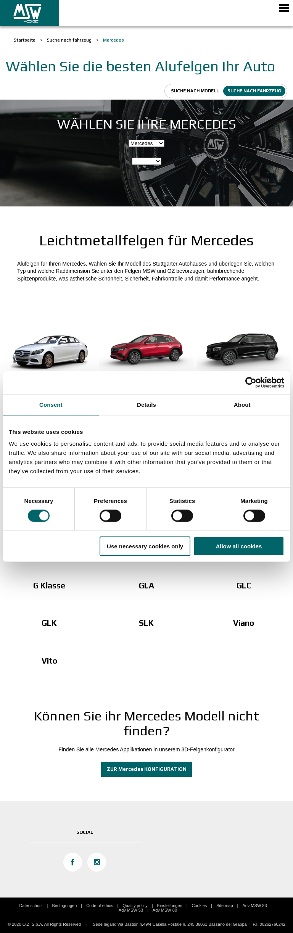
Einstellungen (169, 905)
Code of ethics (99, 905)
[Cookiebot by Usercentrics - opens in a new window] (250, 382)
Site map (224, 905)
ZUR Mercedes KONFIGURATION (147, 769)
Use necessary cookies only (145, 546)
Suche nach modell (195, 90)
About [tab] (242, 404)
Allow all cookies (239, 546)
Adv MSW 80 (165, 910)
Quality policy (134, 905)
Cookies (199, 905)
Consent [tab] (51, 404)
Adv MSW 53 (131, 910)
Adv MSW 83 (254, 905)
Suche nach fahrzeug (254, 90)
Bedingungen (64, 905)
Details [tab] (146, 404)
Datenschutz (30, 905)
